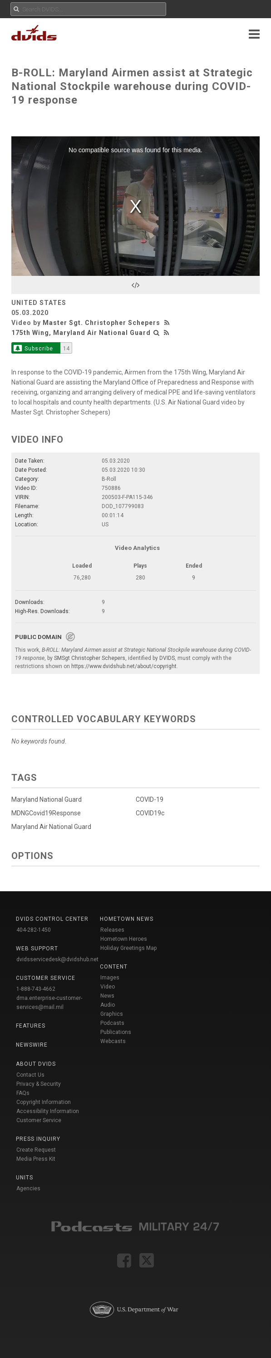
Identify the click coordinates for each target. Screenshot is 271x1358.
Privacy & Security (38, 1084)
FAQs (23, 1093)
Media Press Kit (35, 1159)
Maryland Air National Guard (51, 826)
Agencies (28, 1188)
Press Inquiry (38, 1139)
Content (114, 967)
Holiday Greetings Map (128, 948)
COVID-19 (149, 799)
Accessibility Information (47, 1111)
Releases (112, 930)
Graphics (111, 1014)
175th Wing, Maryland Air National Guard (81, 332)
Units (24, 1177)
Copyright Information (43, 1102)
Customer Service (38, 1120)
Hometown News (126, 919)
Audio (107, 1005)
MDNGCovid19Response (46, 813)
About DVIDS (36, 1064)
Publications (115, 1032)
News (107, 996)
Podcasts (112, 1023)
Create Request (36, 1150)
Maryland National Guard (46, 799)
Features (30, 1026)
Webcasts (113, 1041)
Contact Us (30, 1075)
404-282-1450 (33, 930)
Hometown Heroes (123, 939)
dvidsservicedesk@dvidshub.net (57, 959)
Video (107, 987)
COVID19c (150, 813)
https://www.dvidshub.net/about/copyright (124, 666)
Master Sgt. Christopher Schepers (101, 322)
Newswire (32, 1045)
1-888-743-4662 (35, 989)
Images (109, 977)
